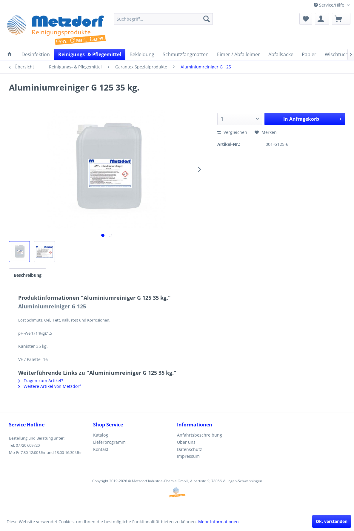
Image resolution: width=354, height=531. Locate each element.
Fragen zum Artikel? (40, 380)
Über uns (186, 442)
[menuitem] (163, 19)
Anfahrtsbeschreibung (199, 435)
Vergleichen (232, 132)
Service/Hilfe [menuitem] (329, 5)
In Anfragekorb (312, 118)
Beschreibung (27, 275)
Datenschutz (189, 449)
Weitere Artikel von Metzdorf (49, 386)
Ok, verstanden (331, 521)
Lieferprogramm (109, 442)
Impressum (188, 456)
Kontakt (100, 449)
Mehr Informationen (218, 521)
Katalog (100, 435)
